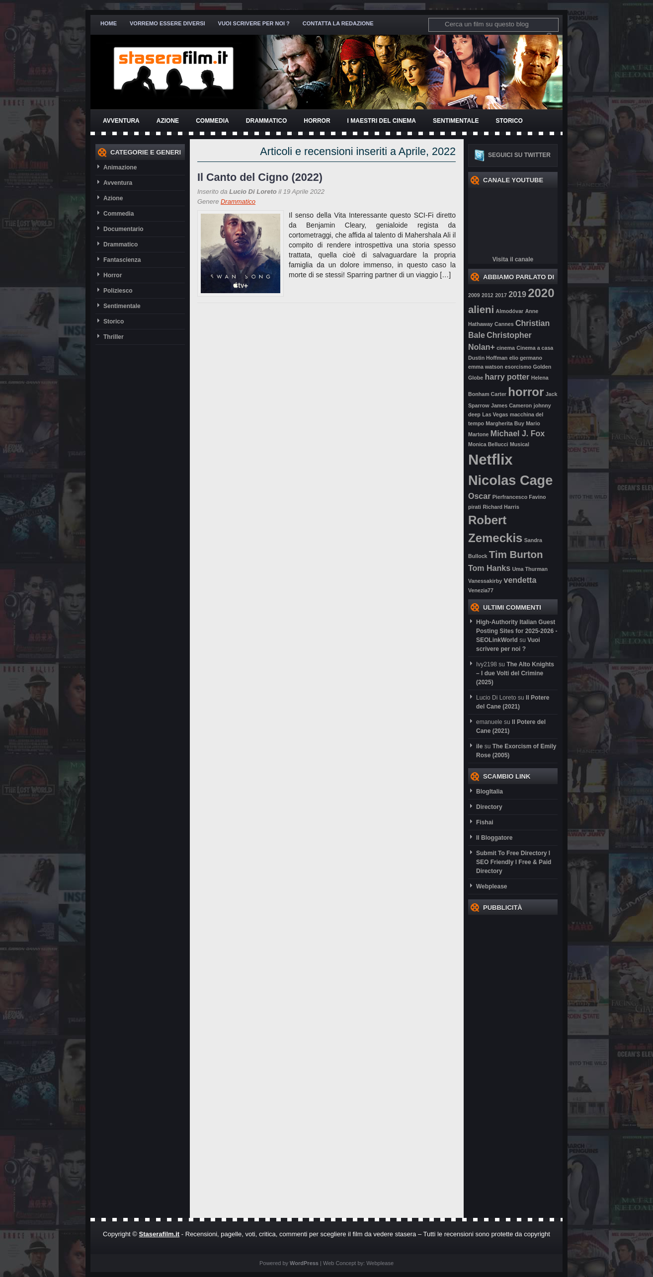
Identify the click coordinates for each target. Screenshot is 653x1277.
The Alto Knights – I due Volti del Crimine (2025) (515, 673)
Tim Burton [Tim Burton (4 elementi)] (516, 554)
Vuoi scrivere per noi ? (254, 23)
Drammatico (266, 120)
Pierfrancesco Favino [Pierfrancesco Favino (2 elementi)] (519, 497)
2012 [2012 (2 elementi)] (487, 295)
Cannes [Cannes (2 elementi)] (504, 324)
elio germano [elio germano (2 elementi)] (525, 358)
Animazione (120, 167)
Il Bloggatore (494, 837)
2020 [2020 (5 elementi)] (541, 293)
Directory (489, 806)
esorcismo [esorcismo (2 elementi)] (518, 367)
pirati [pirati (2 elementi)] (474, 507)
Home (108, 23)
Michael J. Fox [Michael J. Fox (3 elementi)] (517, 433)
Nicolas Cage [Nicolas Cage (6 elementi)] (510, 480)
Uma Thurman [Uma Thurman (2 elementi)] (530, 569)
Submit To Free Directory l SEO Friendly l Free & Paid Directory (513, 862)
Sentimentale (456, 120)
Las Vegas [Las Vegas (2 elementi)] (495, 414)
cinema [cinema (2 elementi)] (505, 348)
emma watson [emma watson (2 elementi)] (485, 367)
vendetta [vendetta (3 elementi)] (519, 580)
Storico (508, 120)
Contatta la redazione (338, 23)
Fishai (484, 822)
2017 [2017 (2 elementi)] (501, 295)
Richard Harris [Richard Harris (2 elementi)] (501, 507)
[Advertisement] (508, 1064)
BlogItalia (489, 791)
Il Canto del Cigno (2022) (260, 177)
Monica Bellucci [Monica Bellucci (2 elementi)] (488, 444)
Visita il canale (513, 259)
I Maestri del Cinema (381, 120)
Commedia (212, 120)
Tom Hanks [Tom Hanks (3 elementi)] (489, 568)
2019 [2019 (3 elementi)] (517, 294)
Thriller (113, 336)
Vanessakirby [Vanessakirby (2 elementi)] (485, 581)
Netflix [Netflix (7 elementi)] (490, 459)
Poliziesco (118, 290)
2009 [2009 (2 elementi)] (474, 295)
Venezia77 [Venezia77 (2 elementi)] (480, 590)
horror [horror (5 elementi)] (526, 392)
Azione (168, 120)
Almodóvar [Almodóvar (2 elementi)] (510, 311)
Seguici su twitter (519, 155)
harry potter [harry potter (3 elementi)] (507, 377)
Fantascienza (122, 259)
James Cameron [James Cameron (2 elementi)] (511, 405)
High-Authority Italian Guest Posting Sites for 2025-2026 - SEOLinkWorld (516, 631)
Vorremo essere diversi (167, 23)
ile (479, 746)
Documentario (123, 229)
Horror (317, 120)
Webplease (491, 886)
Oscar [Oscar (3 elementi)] (479, 496)
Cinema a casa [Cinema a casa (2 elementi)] (534, 348)
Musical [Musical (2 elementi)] (519, 444)
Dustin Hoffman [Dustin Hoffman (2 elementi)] (487, 358)
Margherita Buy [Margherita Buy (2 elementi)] (505, 423)
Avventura (121, 120)
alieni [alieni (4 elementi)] (481, 309)
